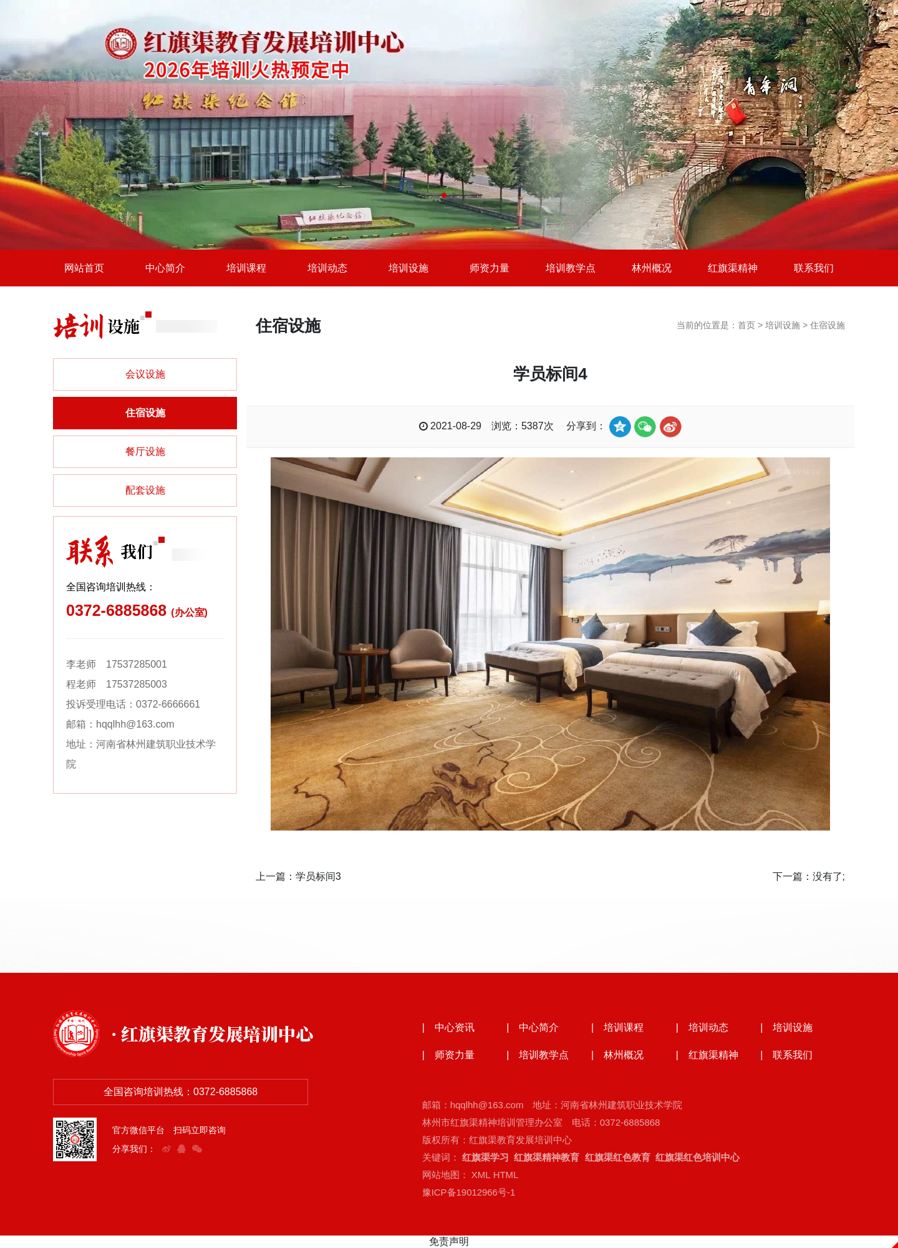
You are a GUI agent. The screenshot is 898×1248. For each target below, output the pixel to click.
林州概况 (652, 268)
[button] (444, 195)
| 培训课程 (617, 1028)
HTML (505, 1174)
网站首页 (84, 268)
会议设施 (145, 374)
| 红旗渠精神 (707, 1055)
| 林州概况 (617, 1055)
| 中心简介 (532, 1028)
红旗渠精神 (733, 268)
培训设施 (408, 268)
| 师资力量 (448, 1055)
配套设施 (145, 490)
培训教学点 (571, 268)
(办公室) (189, 613)
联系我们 (814, 268)
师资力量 (489, 268)
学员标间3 (318, 876)
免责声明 (449, 1241)
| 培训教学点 (537, 1055)
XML (480, 1174)
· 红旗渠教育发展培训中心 (212, 1033)
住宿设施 (145, 413)
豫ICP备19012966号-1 (469, 1192)
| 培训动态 (702, 1028)
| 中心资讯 (448, 1028)
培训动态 (327, 268)
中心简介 (165, 268)
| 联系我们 (786, 1055)
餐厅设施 (145, 452)
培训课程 (246, 268)
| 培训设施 (786, 1028)
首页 (746, 326)
